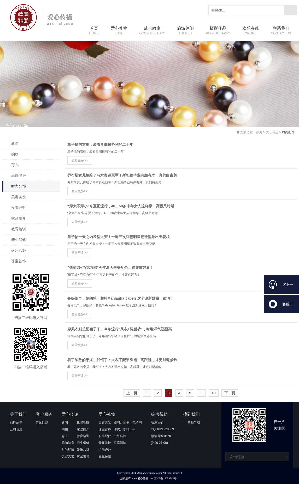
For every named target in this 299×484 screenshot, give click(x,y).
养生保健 (18, 240)
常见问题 (42, 422)
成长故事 (152, 31)
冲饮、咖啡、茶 (125, 429)
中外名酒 (120, 436)
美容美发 (18, 197)
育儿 (15, 165)
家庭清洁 (120, 443)
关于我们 (18, 414)
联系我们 (281, 31)
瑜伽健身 (18, 175)
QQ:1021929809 (162, 429)
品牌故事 (16, 422)
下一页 (229, 393)
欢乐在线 (250, 31)
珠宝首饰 (18, 261)
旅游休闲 (185, 31)
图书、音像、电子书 (128, 422)
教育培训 (18, 229)
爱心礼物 (119, 31)
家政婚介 (18, 218)
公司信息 (16, 429)
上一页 (131, 393)
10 (214, 393)
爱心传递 (272, 132)
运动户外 (104, 449)
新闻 (15, 143)
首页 (94, 31)
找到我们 (191, 414)
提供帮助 (159, 414)
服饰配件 (104, 436)
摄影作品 (218, 31)
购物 (15, 154)
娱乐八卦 (18, 250)
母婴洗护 (104, 443)
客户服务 (44, 414)
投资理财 (18, 207)
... (201, 393)
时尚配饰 (18, 186)
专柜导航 (193, 422)
